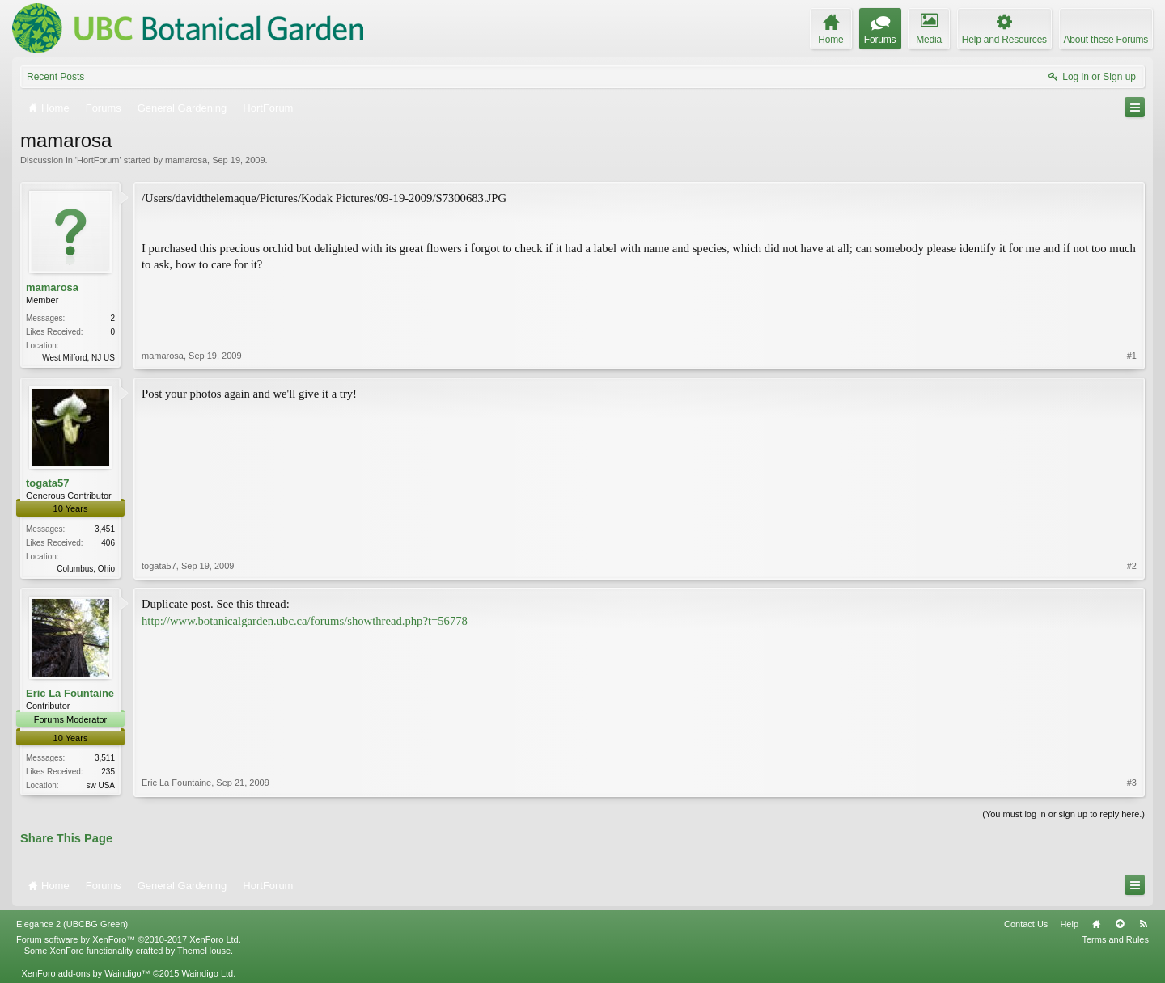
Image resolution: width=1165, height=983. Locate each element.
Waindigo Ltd (207, 973)
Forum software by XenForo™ (128, 939)
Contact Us (1026, 924)
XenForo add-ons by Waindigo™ (85, 973)
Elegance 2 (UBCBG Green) (72, 924)
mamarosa (186, 160)
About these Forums (1106, 39)
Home (1096, 924)
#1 (1132, 356)
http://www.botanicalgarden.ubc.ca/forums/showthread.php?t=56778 (305, 620)
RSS (1143, 924)
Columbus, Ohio (86, 568)
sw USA (100, 785)
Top (1119, 924)
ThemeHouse (204, 951)
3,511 (105, 757)
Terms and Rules (1115, 939)
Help (1069, 924)
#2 (1132, 566)
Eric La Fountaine (70, 693)
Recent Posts (55, 76)
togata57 (47, 483)
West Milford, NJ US (78, 357)
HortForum (98, 160)
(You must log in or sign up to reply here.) (1063, 814)
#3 (1132, 782)
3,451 (105, 529)
